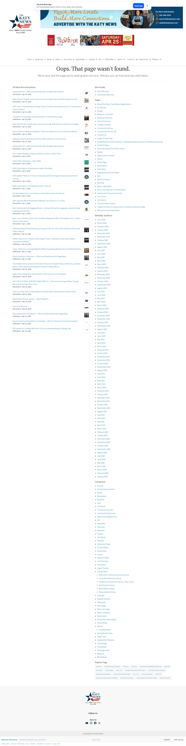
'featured (134, 666)
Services (13, 744)
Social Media (102, 623)
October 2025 (102, 240)
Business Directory (104, 118)
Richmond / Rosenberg (106, 619)
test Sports (101, 200)
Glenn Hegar (109, 670)
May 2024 (101, 298)
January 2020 (102, 476)
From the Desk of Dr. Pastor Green (111, 148)
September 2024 (104, 284)
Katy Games (102, 165)
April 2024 (101, 302)
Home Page (102, 162)
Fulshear (100, 540)
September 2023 (104, 326)
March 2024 (101, 305)
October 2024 (102, 281)
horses (100, 554)
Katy (27, 744)
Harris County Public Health (122, 674)
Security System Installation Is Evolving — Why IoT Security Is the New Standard (45, 321)
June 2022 (101, 377)
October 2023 (102, 322)
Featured (100, 527)
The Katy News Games (106, 203)
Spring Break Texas (105, 633)
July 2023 (101, 332)
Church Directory (104, 121)
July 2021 (101, 415)
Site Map (100, 183)
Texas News (102, 647)
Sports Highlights (104, 186)
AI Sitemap (101, 107)
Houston (48, 744)
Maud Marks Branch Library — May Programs (30, 299)
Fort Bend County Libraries (112, 666)
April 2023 (101, 343)
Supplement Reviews (105, 640)
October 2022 (102, 363)
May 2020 (101, 463)
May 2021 (101, 421)
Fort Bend (101, 537)
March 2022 (101, 387)
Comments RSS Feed (105, 94)
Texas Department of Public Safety (146, 678)
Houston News (103, 558)
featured (98, 666)
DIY (98, 520)
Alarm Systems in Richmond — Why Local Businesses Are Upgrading (40, 313)
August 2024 (102, 288)
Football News (103, 145)
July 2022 (101, 374)
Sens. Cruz (119, 670)
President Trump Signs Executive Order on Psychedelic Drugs (37, 116)
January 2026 (102, 230)
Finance (100, 534)
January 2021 (102, 435)
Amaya (100, 111)
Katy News (101, 169)
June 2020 (101, 459)
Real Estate (102, 616)
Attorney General (165, 678)
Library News (102, 571)
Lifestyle (100, 595)
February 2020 (102, 473)
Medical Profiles (103, 599)
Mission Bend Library (107, 592)
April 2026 (101, 219)
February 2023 (102, 350)
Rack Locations (103, 179)
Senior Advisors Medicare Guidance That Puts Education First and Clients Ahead (45, 131)
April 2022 (101, 384)
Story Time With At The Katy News (111, 190)
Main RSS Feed (103, 91)
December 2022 (103, 356)
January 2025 (102, 271)
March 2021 (101, 428)
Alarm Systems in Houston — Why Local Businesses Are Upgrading (39, 256)
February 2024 (102, 308)
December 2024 (103, 274)
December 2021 (103, 398)
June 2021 (101, 418)
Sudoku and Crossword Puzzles (109, 193)
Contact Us (101, 135)
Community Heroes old (106, 131)
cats (99, 503)
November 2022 (103, 360)
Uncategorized (103, 650)
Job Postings (102, 561)
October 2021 (102, 404)
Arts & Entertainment (106, 489)
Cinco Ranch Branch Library (110, 578)
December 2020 (103, 439)
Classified (101, 506)
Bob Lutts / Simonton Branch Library (114, 575)
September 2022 (104, 367)
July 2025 (101, 250)
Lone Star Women (20, 306)
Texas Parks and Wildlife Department (151, 666)
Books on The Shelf (105, 114)
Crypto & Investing (104, 138)
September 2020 (104, 449)
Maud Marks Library (107, 588)
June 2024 (101, 295)
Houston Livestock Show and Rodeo (106, 678)
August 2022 (102, 370)
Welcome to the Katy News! (108, 210)
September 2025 (104, 243)
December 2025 (103, 233)
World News (102, 657)
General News (102, 547)
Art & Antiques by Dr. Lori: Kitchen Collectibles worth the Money (38, 193)
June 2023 (101, 336)
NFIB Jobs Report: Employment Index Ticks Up (32, 186)
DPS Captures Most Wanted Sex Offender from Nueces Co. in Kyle (39, 200)
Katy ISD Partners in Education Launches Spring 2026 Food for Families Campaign (45, 124)
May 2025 (101, 257)
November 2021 (103, 401)
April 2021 (101, 425)
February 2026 (102, 226)
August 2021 (102, 411)
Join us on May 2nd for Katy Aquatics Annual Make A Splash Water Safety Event (44, 291)
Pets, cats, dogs (103, 609)
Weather (100, 654)
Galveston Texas (104, 544)
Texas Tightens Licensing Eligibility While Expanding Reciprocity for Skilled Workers (47, 249)
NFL (98, 176)
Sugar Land (101, 636)
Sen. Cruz (136, 674)
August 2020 (102, 452)
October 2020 (102, 445)
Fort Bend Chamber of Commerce (135, 670)
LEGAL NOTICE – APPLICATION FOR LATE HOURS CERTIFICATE (38, 92)
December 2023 (103, 315)
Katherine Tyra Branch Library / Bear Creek (116, 582)
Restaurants (5, 744)
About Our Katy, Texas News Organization (114, 104)
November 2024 (103, 278)
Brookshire (101, 496)
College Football (104, 124)
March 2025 (101, 264)
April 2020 (101, 466)
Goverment (101, 551)
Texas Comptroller (147, 674)
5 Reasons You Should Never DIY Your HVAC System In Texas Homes (39, 139)
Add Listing (178, 740)
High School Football (106, 155)
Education (101, 523)
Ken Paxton (99, 670)
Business (100, 499)
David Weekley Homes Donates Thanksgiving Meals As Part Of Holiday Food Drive (130, 142)
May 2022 (101, 380)
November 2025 (103, 237)
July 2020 (101, 456)
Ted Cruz (125, 666)
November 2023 (103, 319)
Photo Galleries (103, 612)
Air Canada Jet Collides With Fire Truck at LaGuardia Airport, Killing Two (42, 328)
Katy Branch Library (107, 585)
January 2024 (102, 312)
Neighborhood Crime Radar (108, 172)
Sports (100, 626)
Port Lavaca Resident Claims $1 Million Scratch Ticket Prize (37, 153)
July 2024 (101, 291)
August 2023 (102, 329)
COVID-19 (158, 674)
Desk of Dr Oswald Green (107, 516)
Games (100, 152)
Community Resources (106, 513)
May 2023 (101, 339)
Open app (138, 6)
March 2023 (101, 346)
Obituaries (101, 602)
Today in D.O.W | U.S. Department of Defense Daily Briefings (121, 207)
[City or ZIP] (126, 740)
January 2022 (102, 394)
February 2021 (102, 432)
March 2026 (101, 223)
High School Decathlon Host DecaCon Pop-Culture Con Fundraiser (39, 274)
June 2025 (101, 254)
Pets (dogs (101, 605)
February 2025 (102, 267)
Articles (100, 486)
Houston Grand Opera (127, 678)
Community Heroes (105, 128)
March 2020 (101, 469)
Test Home (101, 196)
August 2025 (102, 247)
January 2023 (102, 353)
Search (167, 740)
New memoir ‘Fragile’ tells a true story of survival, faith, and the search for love (45, 99)
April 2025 (101, 261)
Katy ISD (167, 666)
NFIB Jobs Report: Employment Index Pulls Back (32, 168)
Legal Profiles (103, 568)
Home (99, 159)
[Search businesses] (54, 740)
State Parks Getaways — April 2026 (27, 161)
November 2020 (103, 442)
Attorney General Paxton (103, 674)
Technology (102, 643)
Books (99, 492)
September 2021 (104, 408)
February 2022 (102, 391)
